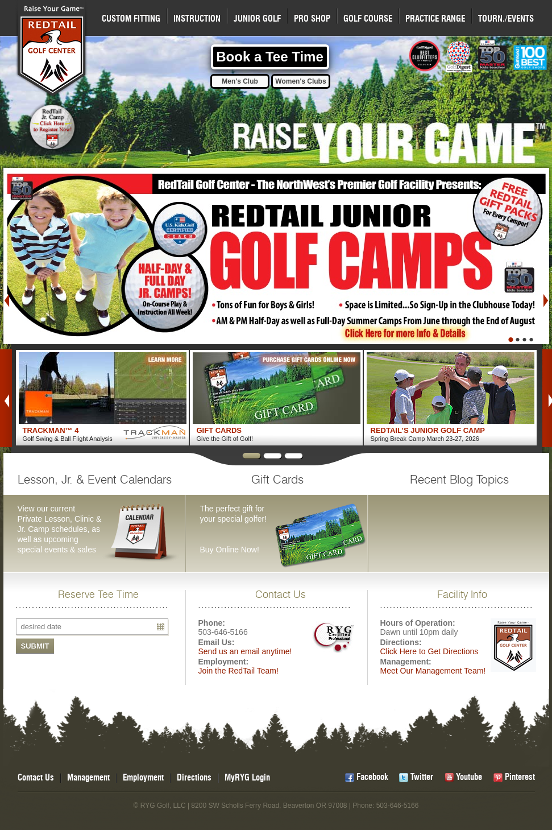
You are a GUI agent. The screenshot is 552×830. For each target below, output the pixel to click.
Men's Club (240, 81)
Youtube (469, 777)
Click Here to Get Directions (429, 651)
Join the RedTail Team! (238, 670)
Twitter (421, 777)
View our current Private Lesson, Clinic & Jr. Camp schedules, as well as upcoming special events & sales (101, 514)
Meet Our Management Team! (433, 670)
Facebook (372, 777)
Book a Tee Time (269, 56)
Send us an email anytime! (245, 651)
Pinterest (520, 777)
